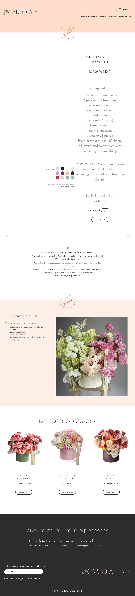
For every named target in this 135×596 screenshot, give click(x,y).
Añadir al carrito (100, 219)
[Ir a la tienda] (120, 9)
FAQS (19, 578)
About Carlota (125, 16)
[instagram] (123, 571)
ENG (125, 9)
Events (103, 16)
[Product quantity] (105, 210)
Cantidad (95, 210)
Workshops (112, 16)
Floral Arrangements (90, 16)
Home (77, 16)
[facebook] (129, 571)
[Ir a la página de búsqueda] (116, 9)
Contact (8, 578)
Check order (33, 578)
